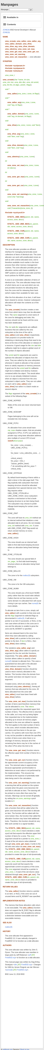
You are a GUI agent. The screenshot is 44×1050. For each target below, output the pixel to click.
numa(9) (35, 603)
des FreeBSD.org (23, 965)
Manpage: (5, 9)
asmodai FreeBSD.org (16, 970)
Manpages (9, 4)
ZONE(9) (6, 30)
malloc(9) (26, 575)
